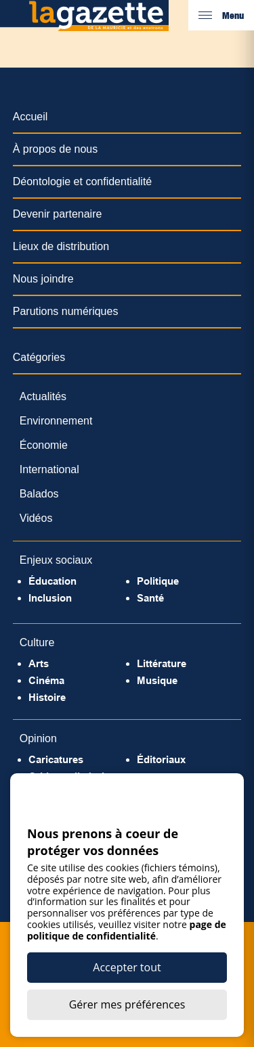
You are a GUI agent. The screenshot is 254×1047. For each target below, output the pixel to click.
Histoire (47, 697)
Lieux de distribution (61, 246)
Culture (37, 642)
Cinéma (46, 680)
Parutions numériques (66, 311)
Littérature (161, 663)
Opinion (38, 738)
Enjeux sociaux (56, 560)
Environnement (56, 421)
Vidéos (36, 518)
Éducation (52, 581)
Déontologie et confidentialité (82, 181)
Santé (150, 598)
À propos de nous (55, 149)
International (49, 469)
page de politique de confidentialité (126, 930)
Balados (39, 494)
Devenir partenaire (57, 214)
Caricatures (55, 759)
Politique (158, 581)
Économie (44, 445)
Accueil (30, 116)
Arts (38, 663)
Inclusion (50, 598)
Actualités (43, 396)
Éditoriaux (161, 759)
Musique (157, 680)
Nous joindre (43, 279)
